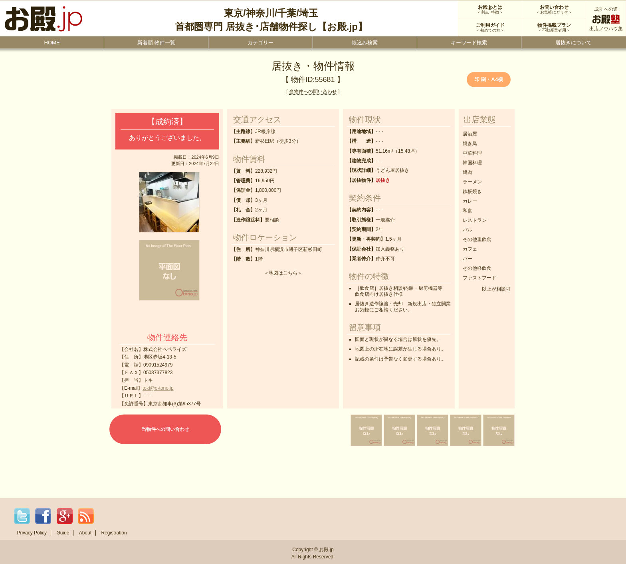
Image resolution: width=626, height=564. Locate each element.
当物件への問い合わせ (313, 91)
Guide (62, 533)
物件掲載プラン (554, 27)
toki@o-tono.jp (158, 388)
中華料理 (472, 153)
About (85, 533)
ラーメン (472, 182)
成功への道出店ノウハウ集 (606, 19)
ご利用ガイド (490, 27)
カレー (470, 201)
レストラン (475, 220)
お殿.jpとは (490, 9)
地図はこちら (283, 273)
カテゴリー (260, 43)
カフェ (470, 249)
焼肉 (467, 172)
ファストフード (479, 278)
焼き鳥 (470, 143)
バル (467, 230)
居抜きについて (573, 43)
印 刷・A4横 (488, 79)
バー (467, 258)
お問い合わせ (554, 9)
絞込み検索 (365, 43)
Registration (114, 533)
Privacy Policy (32, 533)
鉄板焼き (472, 191)
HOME (52, 43)
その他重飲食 (477, 239)
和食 (467, 210)
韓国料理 (472, 162)
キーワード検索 (469, 43)
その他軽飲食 (477, 268)
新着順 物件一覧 (156, 43)
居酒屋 (470, 134)
